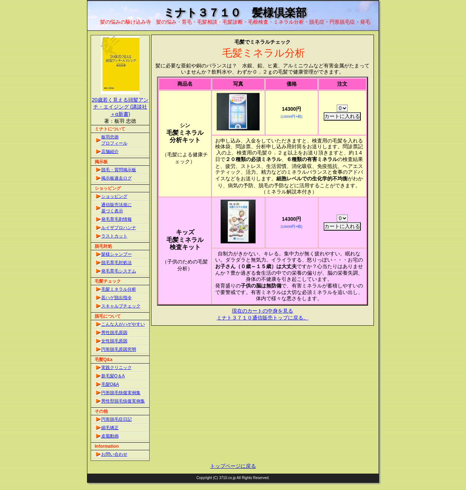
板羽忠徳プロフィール (114, 140)
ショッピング (114, 196)
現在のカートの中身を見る (262, 311)
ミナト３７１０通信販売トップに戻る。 (262, 318)
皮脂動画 (110, 436)
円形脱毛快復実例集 (121, 392)
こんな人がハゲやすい (123, 324)
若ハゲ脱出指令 (116, 297)
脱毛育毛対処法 (116, 262)
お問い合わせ (114, 454)
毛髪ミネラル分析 (118, 289)
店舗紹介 (110, 151)
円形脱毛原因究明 (118, 349)
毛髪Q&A (110, 384)
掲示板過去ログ (116, 178)
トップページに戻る (233, 466)
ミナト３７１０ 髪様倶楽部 (235, 13)
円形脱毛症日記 (116, 419)
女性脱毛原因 (114, 341)
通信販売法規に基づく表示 (116, 207)
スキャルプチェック (121, 306)
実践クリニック (116, 367)
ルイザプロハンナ (118, 227)
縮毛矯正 (110, 427)
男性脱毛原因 (114, 332)
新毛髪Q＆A (113, 376)
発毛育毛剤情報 (116, 219)
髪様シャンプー (116, 254)
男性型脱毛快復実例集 (123, 401)
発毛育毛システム (118, 271)
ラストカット (114, 236)
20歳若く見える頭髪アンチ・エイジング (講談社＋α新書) (120, 107)
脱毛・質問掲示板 (118, 169)
